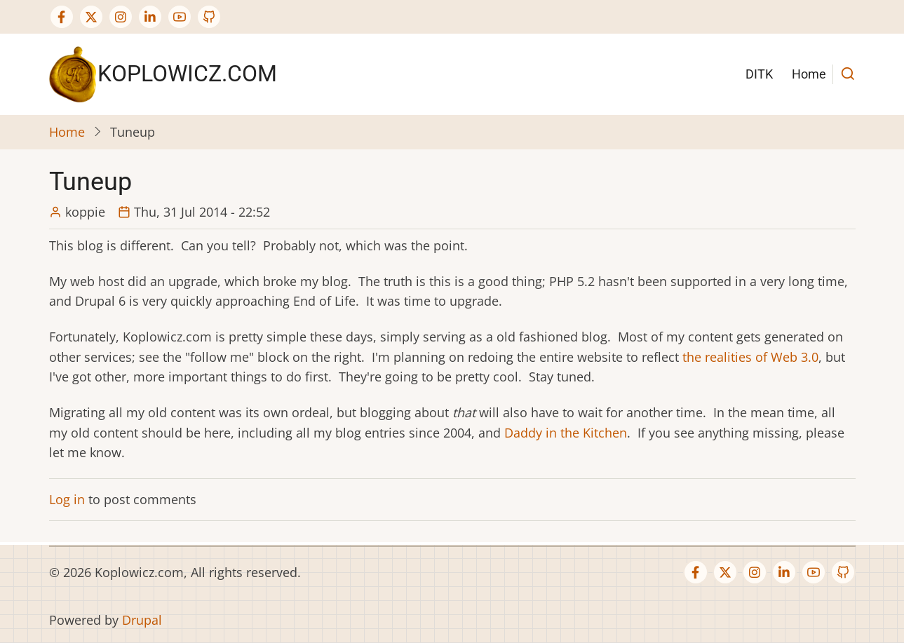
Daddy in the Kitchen (565, 432)
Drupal (142, 619)
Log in (67, 499)
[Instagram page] (120, 16)
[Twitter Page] (91, 16)
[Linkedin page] (150, 16)
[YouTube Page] (179, 16)
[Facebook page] (61, 16)
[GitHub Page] (209, 16)
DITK (759, 74)
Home (809, 74)
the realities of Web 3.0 (750, 356)
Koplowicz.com (187, 73)
